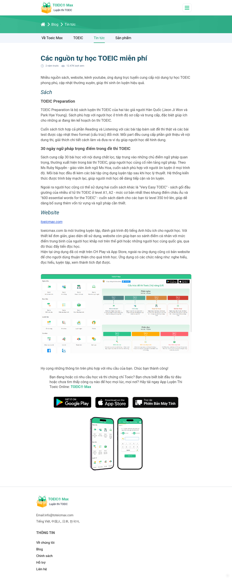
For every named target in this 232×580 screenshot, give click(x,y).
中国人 (56, 521)
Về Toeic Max (52, 38)
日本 (65, 521)
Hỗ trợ (40, 563)
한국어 (74, 521)
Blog (39, 549)
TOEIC (78, 38)
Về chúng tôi (45, 543)
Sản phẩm (123, 38)
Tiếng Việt (43, 521)
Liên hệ (41, 569)
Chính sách (44, 556)
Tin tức (99, 38)
